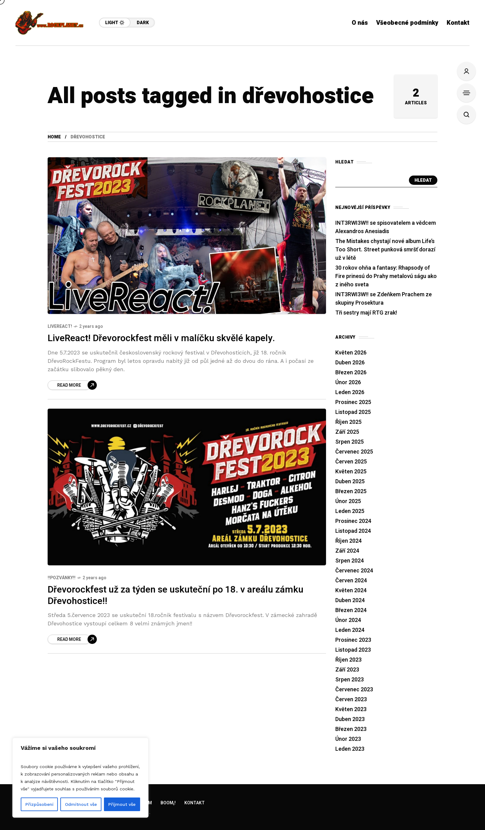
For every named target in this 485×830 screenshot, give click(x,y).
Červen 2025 (351, 462)
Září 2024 (347, 551)
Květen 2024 (351, 590)
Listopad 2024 (353, 531)
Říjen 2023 (348, 660)
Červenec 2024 (354, 571)
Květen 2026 (351, 353)
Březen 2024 (351, 610)
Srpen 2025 (349, 442)
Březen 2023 (351, 729)
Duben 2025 (350, 481)
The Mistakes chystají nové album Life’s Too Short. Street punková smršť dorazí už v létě (385, 249)
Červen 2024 (351, 580)
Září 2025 (347, 432)
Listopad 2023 (353, 650)
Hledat (423, 180)
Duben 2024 (350, 600)
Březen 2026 (351, 372)
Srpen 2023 (349, 680)
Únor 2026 (348, 382)
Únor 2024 (348, 620)
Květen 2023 (351, 709)
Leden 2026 (349, 392)
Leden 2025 (349, 511)
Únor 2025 (348, 501)
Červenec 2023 (354, 689)
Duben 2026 (350, 363)
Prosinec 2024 (353, 521)
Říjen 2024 (348, 541)
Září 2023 (347, 670)
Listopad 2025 (353, 412)
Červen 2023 (351, 699)
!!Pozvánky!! (61, 578)
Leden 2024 (349, 630)
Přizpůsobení (39, 804)
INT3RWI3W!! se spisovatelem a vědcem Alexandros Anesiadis (385, 227)
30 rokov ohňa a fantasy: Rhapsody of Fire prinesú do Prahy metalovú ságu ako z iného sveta (386, 276)
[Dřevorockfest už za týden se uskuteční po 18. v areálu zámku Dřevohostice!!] (72, 639)
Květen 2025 (351, 471)
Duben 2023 (350, 719)
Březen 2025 (351, 491)
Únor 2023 (348, 739)
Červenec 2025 (354, 452)
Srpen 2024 (349, 561)
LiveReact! (60, 326)
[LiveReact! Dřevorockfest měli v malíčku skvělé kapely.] (72, 385)
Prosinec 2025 (353, 402)
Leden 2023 (349, 749)
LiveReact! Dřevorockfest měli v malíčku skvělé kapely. (161, 338)
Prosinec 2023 (353, 640)
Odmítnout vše (81, 804)
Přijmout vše (121, 804)
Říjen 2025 (348, 422)
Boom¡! (168, 803)
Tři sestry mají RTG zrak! (366, 313)
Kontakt (194, 803)
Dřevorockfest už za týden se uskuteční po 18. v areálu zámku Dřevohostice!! (175, 595)
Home (54, 137)
